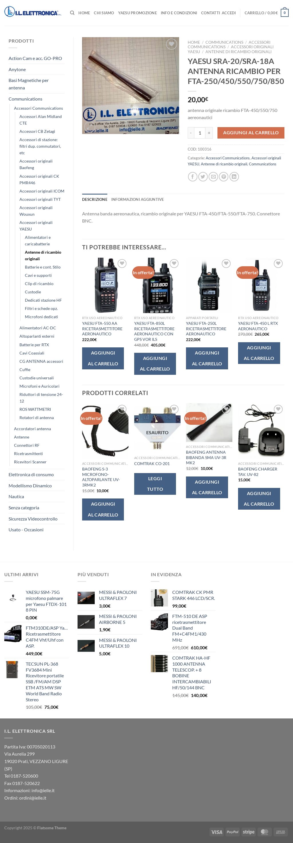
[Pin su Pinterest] (223, 176)
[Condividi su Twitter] (203, 176)
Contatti (210, 13)
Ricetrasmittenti (28, 453)
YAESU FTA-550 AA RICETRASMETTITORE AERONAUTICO (102, 328)
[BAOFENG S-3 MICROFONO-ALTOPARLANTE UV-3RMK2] (105, 431)
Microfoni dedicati (41, 316)
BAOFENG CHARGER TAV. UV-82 (257, 471)
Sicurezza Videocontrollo (33, 518)
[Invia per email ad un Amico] (213, 176)
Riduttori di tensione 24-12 (41, 397)
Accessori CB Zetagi (37, 131)
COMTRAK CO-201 (152, 463)
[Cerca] (72, 12)
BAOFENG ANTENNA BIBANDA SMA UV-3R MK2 (206, 457)
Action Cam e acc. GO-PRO (35, 58)
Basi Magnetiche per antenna (29, 83)
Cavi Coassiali (31, 353)
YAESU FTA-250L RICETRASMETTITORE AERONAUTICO (206, 328)
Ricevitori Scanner (30, 461)
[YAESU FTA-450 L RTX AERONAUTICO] (261, 285)
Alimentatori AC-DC (37, 327)
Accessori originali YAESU (36, 225)
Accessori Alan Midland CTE (40, 119)
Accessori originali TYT (40, 199)
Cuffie (24, 369)
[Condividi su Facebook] (192, 176)
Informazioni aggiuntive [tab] (137, 199)
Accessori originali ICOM (41, 191)
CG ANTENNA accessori (41, 361)
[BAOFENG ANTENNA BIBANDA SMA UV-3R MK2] (209, 422)
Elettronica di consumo (31, 474)
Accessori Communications (38, 108)
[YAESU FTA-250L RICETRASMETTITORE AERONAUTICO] (209, 285)
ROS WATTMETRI (35, 409)
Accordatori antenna (32, 428)
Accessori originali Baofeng (36, 164)
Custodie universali (36, 377)
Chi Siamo (104, 13)
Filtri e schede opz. (41, 308)
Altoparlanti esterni (36, 336)
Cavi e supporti (38, 275)
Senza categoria (24, 507)
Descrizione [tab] (94, 199)
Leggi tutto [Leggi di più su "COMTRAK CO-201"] (155, 484)
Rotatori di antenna (36, 417)
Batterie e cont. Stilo (43, 267)
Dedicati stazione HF (43, 300)
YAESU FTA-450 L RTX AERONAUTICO (258, 326)
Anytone (17, 69)
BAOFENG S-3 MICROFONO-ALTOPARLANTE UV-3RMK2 (101, 476)
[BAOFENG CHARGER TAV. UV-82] (261, 431)
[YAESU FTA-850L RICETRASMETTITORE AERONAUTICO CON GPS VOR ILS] (157, 285)
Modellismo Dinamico (30, 485)
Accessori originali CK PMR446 (39, 179)
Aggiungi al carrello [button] (103, 358)
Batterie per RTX (34, 344)
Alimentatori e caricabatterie (38, 240)
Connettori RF (26, 445)
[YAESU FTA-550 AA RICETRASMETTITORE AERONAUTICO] (105, 285)
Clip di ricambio (39, 283)
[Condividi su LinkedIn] (234, 176)
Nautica (16, 496)
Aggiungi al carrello (251, 132)
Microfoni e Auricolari (39, 386)
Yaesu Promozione (137, 13)
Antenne (21, 436)
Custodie (33, 291)
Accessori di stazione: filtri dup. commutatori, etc (40, 146)
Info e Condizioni (179, 13)
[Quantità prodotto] (199, 133)
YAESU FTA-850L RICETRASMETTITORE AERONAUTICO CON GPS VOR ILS (154, 331)
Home (84, 13)
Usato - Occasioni (26, 529)
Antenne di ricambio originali (43, 255)
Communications (25, 98)
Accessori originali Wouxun (36, 211)
